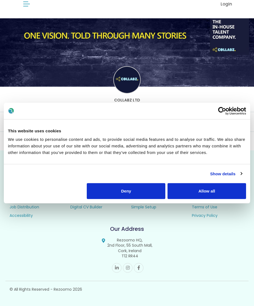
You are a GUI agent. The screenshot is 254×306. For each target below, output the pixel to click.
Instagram (127, 268)
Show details (223, 173)
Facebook (138, 268)
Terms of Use (204, 207)
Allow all (206, 191)
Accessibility (21, 215)
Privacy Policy (205, 215)
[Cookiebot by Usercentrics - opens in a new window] (222, 111)
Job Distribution (24, 207)
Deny (126, 191)
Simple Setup (143, 207)
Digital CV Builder (86, 207)
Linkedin (117, 268)
